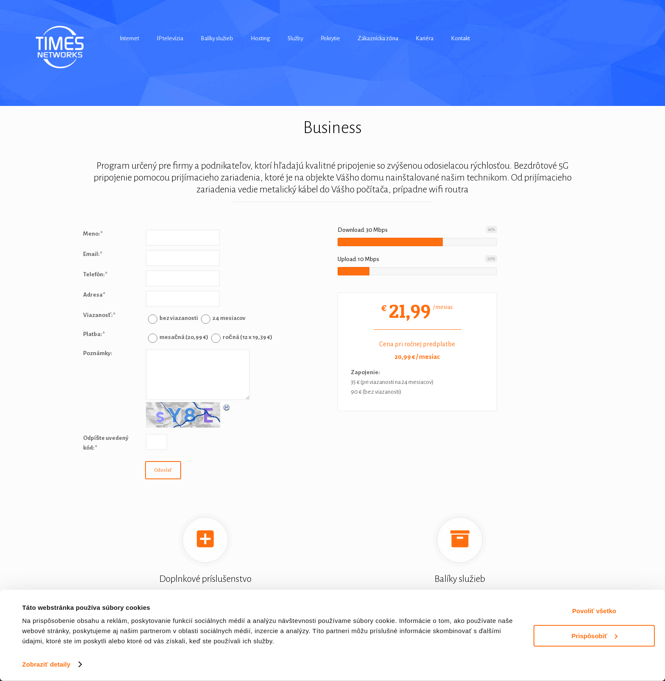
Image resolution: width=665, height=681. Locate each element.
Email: (92, 254)
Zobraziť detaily (46, 664)
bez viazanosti (178, 318)
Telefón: (95, 274)
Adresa (94, 295)
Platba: (94, 334)
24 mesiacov (229, 318)
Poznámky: (97, 353)
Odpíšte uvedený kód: (106, 443)
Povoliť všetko (594, 610)
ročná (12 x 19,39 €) (247, 337)
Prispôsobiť (594, 635)
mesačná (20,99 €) (183, 337)
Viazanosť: (99, 315)
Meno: (93, 234)
